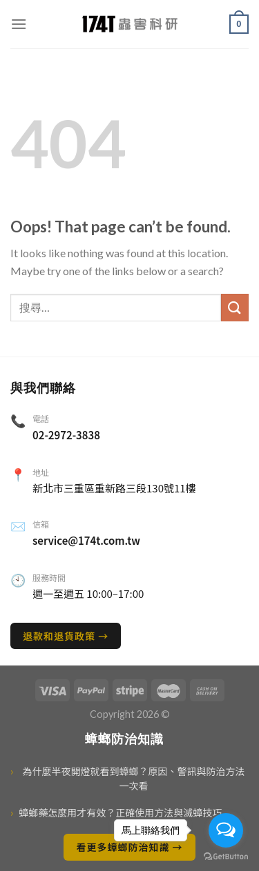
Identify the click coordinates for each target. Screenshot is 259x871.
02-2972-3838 (66, 435)
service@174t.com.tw (86, 540)
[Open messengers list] (226, 830)
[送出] (235, 307)
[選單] (18, 24)
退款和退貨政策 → (65, 636)
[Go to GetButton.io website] (226, 856)
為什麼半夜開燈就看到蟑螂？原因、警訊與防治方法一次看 (127, 778)
